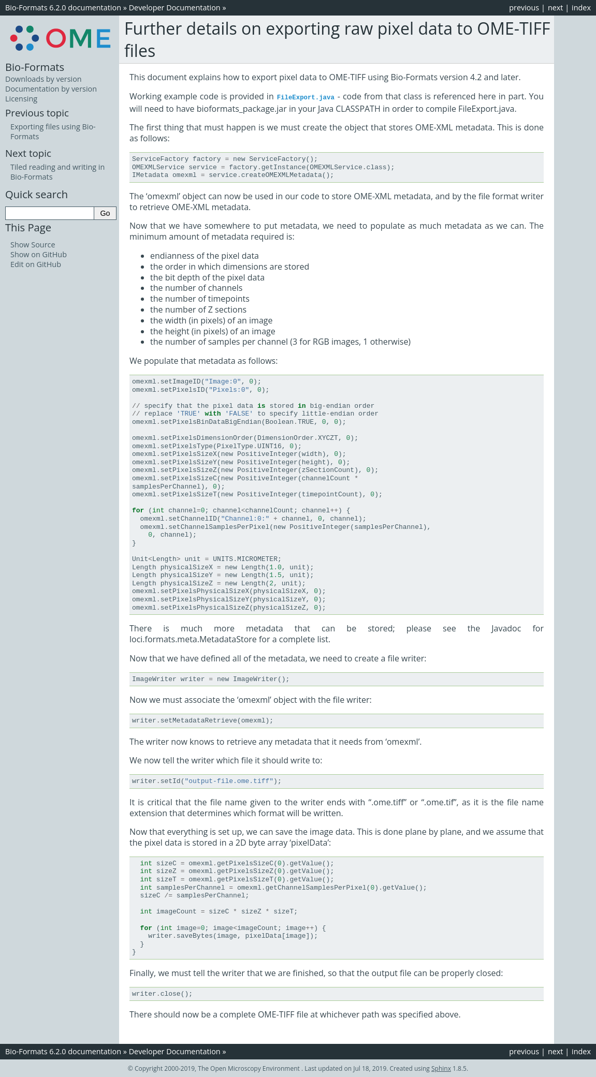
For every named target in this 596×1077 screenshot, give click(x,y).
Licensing (21, 99)
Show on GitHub (38, 254)
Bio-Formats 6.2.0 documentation (63, 7)
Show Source (32, 244)
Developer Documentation (175, 7)
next (555, 7)
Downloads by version (43, 79)
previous (524, 7)
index (581, 7)
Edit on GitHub (35, 264)
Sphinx (441, 1068)
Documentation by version (51, 89)
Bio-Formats (34, 67)
